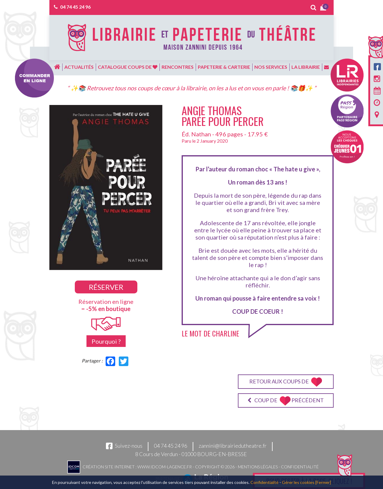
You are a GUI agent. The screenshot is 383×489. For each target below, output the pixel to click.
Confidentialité (300, 466)
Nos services (270, 67)
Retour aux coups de (285, 382)
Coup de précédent (285, 401)
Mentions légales (258, 466)
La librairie (305, 67)
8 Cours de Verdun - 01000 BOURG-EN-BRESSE (191, 454)
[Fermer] (323, 482)
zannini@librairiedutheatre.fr (233, 445)
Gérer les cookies (298, 482)
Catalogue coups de (127, 67)
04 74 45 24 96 (75, 7)
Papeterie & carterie (224, 67)
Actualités (79, 67)
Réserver (106, 287)
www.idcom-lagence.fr (164, 466)
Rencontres (178, 67)
